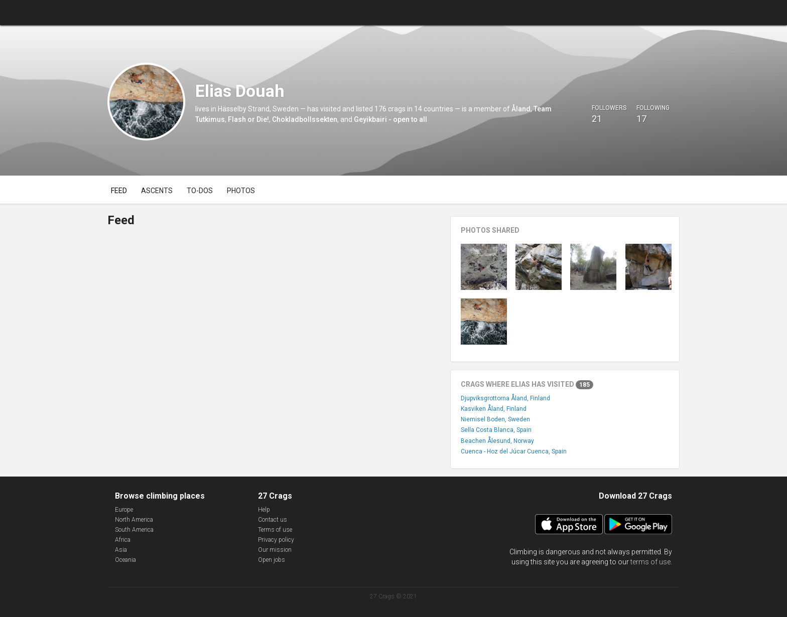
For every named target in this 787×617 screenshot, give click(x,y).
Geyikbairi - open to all (390, 119)
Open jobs (271, 559)
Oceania (125, 559)
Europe (124, 509)
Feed (119, 191)
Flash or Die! (248, 119)
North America (134, 519)
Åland (521, 109)
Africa (122, 539)
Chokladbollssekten (304, 119)
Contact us (272, 519)
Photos (241, 191)
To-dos (200, 191)
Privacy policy (276, 539)
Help (264, 509)
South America (134, 529)
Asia (121, 549)
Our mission (275, 549)
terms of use (650, 562)
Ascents (157, 191)
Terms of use (275, 529)
